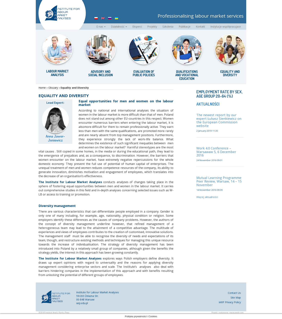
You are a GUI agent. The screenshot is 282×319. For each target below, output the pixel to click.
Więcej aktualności (207, 197)
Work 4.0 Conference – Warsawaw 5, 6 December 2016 (216, 152)
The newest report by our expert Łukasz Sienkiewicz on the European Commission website (218, 120)
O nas (101, 26)
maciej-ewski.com (236, 312)
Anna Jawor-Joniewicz (55, 138)
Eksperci (137, 26)
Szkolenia (167, 26)
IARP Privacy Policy (230, 302)
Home (42, 87)
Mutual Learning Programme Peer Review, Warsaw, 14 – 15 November (219, 181)
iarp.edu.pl (82, 303)
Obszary (53, 87)
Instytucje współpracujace (225, 26)
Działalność (119, 26)
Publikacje (184, 26)
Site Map (236, 297)
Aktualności (207, 103)
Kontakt (200, 26)
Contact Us (234, 293)
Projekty (152, 26)
